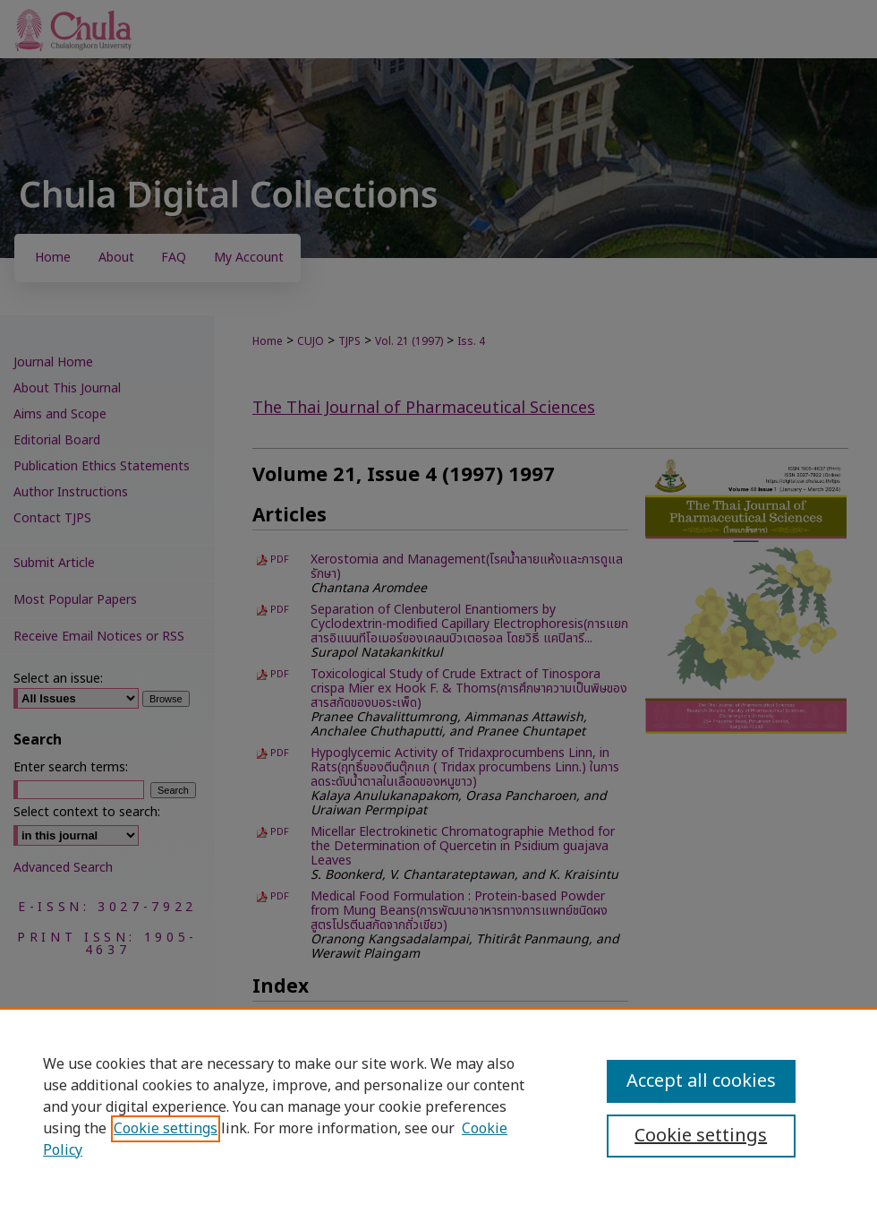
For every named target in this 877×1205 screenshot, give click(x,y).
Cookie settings (165, 1129)
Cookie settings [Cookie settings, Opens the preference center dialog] (700, 1136)
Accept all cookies (701, 1081)
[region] (438, 1106)
